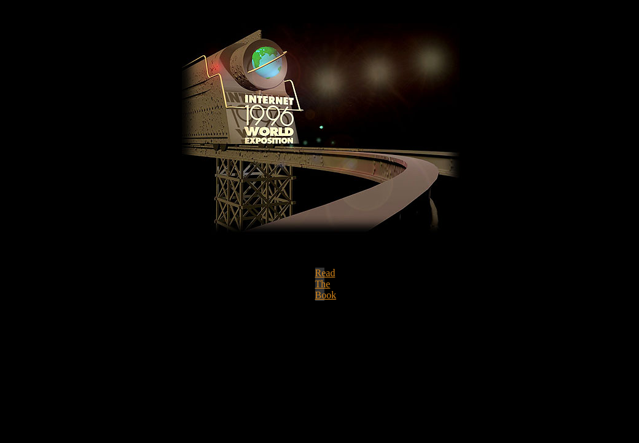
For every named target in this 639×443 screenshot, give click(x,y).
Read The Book (326, 284)
